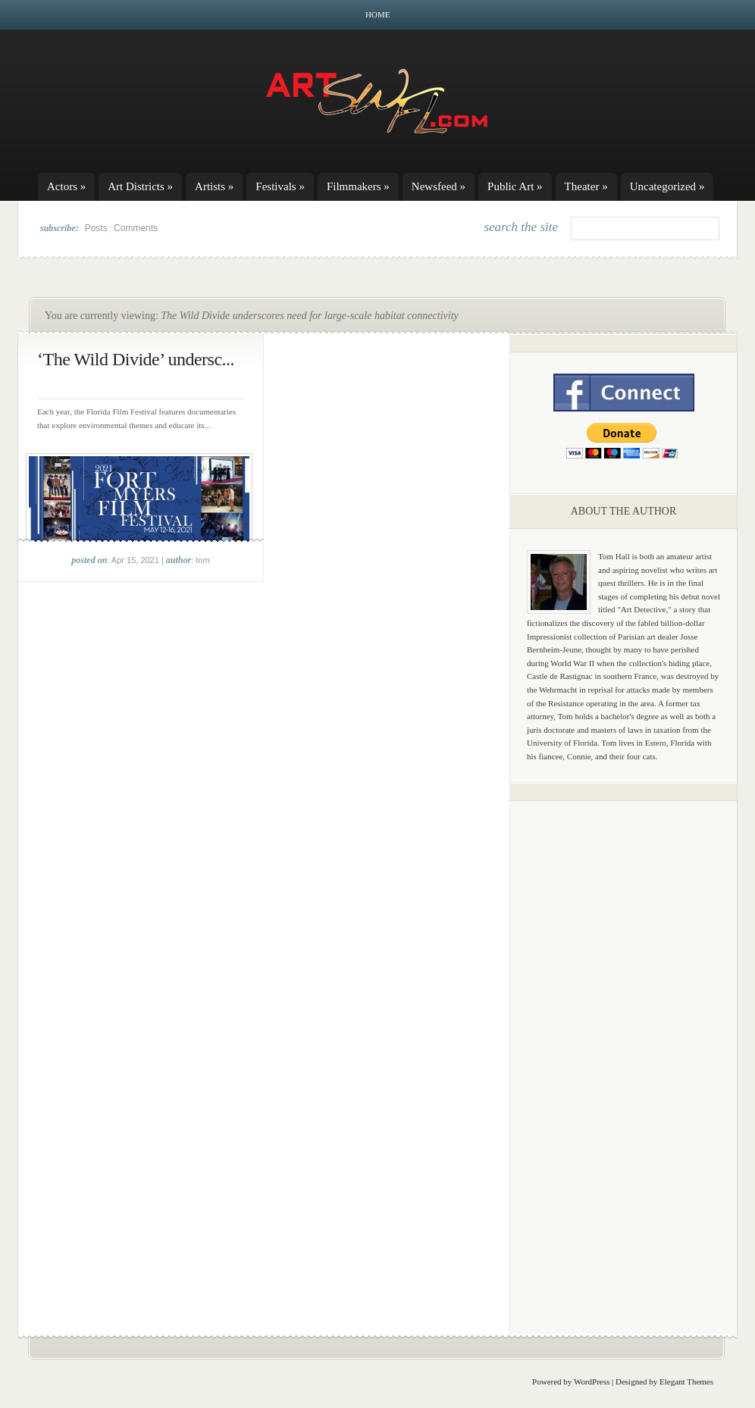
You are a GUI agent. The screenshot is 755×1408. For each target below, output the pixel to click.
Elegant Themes (686, 1381)
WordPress (591, 1381)
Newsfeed (438, 186)
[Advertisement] (623, 1049)
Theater (586, 186)
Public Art (515, 186)
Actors (66, 186)
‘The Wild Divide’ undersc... (135, 359)
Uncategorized (667, 186)
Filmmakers (358, 186)
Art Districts (140, 186)
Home (377, 14)
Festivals (280, 186)
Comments (136, 228)
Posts (96, 228)
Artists (214, 186)
